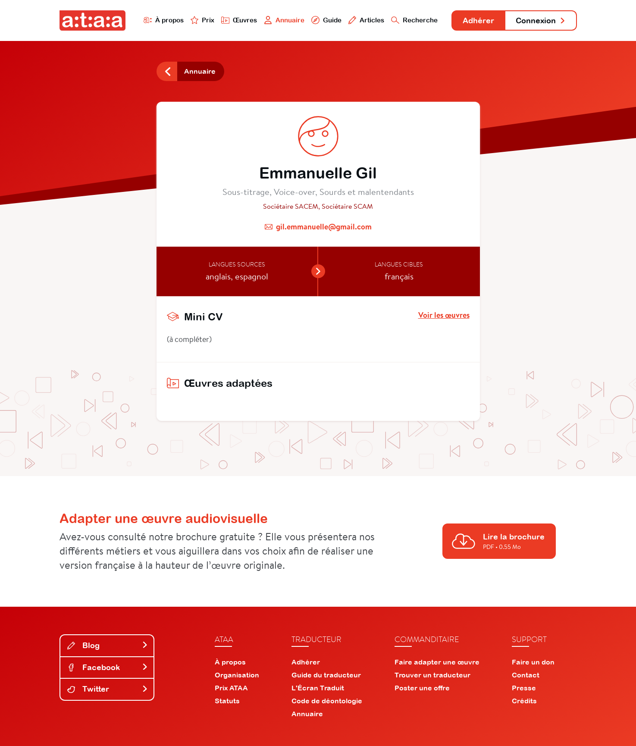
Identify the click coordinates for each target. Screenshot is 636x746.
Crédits (524, 701)
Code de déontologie (326, 701)
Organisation (237, 675)
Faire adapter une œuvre (437, 662)
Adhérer (478, 20)
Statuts (227, 701)
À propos (164, 20)
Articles (366, 20)
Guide (326, 20)
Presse (524, 688)
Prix (203, 20)
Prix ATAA (231, 688)
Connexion (541, 20)
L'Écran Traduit (317, 688)
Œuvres (239, 20)
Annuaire (284, 20)
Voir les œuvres (444, 315)
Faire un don (533, 662)
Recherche (414, 20)
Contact (525, 675)
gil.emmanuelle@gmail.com (324, 226)
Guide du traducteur (326, 675)
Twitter (107, 688)
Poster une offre (422, 688)
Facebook (107, 667)
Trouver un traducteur (432, 675)
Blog (107, 645)
